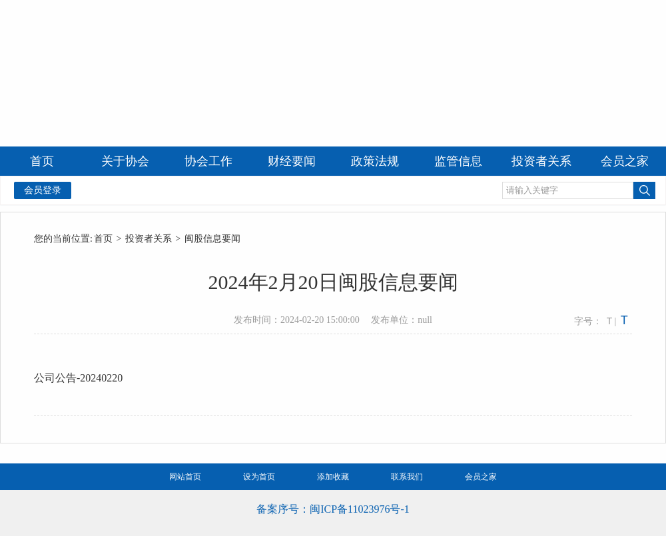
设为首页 (259, 476)
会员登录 (42, 190)
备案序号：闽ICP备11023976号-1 (333, 509)
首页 (103, 239)
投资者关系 (148, 239)
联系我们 (407, 476)
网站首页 (185, 476)
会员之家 (481, 476)
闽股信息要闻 (212, 239)
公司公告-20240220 (78, 378)
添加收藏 (333, 476)
